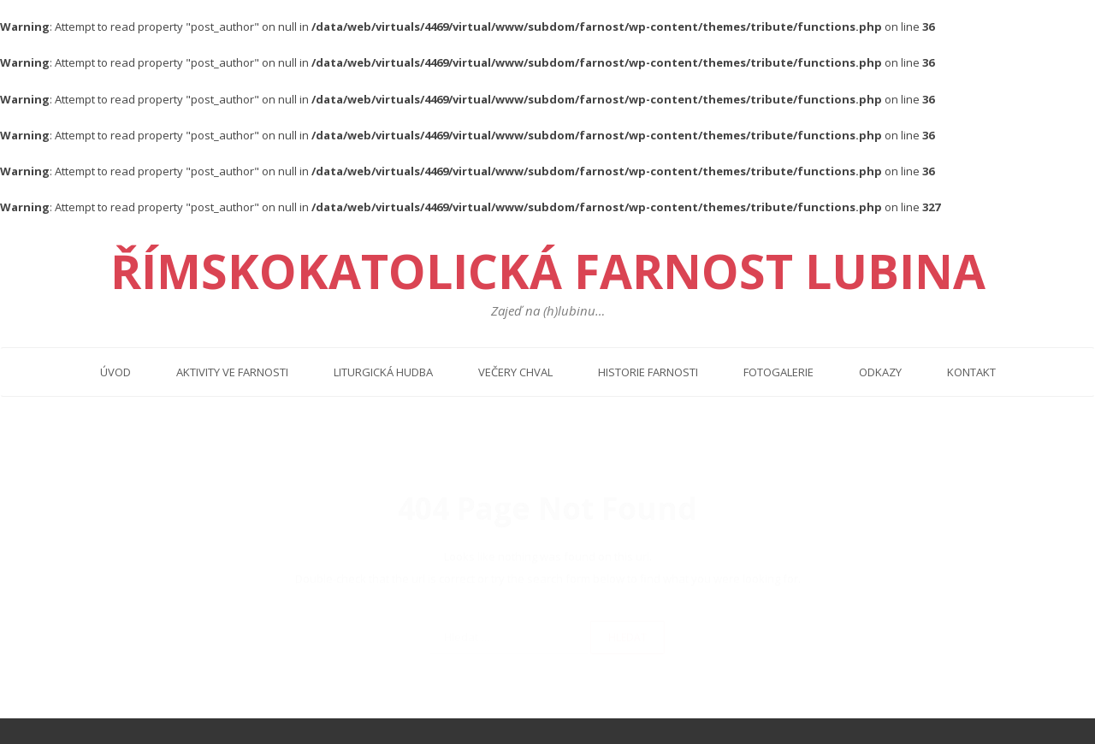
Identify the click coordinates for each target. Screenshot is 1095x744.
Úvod (115, 372)
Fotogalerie (778, 372)
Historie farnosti (648, 372)
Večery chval (515, 372)
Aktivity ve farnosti (232, 372)
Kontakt (971, 372)
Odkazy (880, 372)
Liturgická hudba (383, 372)
